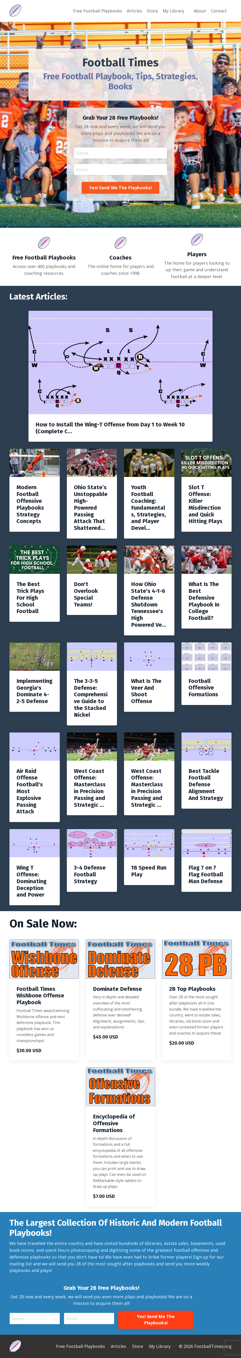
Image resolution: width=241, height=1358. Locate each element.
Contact (219, 11)
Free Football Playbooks (97, 11)
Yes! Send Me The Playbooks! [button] (120, 188)
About (200, 11)
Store (152, 11)
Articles (134, 11)
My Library (173, 11)
